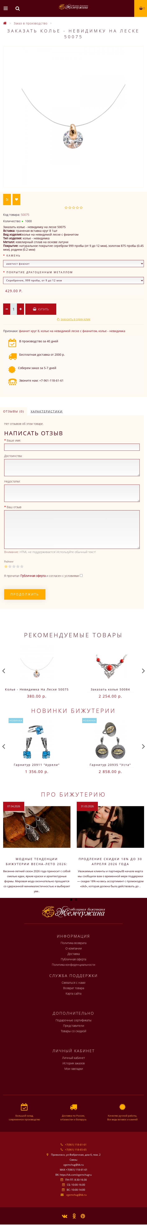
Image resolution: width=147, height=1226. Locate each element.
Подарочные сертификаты (73, 1020)
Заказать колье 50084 (110, 689)
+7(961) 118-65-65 (76, 1149)
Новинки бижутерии (73, 711)
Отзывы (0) (13, 411)
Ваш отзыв (14, 507)
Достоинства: (13, 456)
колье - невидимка (111, 331)
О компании (73, 948)
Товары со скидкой (73, 1031)
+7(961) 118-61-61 (76, 1144)
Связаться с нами (73, 983)
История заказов (74, 1063)
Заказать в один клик (75, 319)
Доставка (74, 954)
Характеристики (47, 411)
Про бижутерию (73, 794)
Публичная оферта (73, 959)
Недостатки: (12, 481)
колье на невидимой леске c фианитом (69, 331)
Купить (41, 309)
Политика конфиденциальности (73, 965)
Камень (13, 255)
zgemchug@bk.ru (76, 1195)
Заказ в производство (30, 23)
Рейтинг (9, 561)
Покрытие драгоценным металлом (39, 272)
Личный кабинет (73, 1058)
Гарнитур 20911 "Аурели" (37, 765)
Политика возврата (73, 943)
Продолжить (24, 594)
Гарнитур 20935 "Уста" (110, 765)
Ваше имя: (14, 440)
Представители (73, 1026)
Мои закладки (73, 1069)
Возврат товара (73, 988)
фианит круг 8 (29, 331)
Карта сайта (73, 993)
